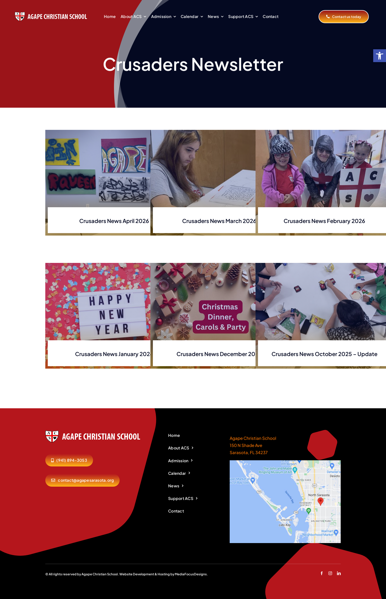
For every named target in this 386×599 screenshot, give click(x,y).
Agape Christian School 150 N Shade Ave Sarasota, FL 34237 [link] (253, 445)
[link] (379, 55)
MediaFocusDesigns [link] (191, 574)
